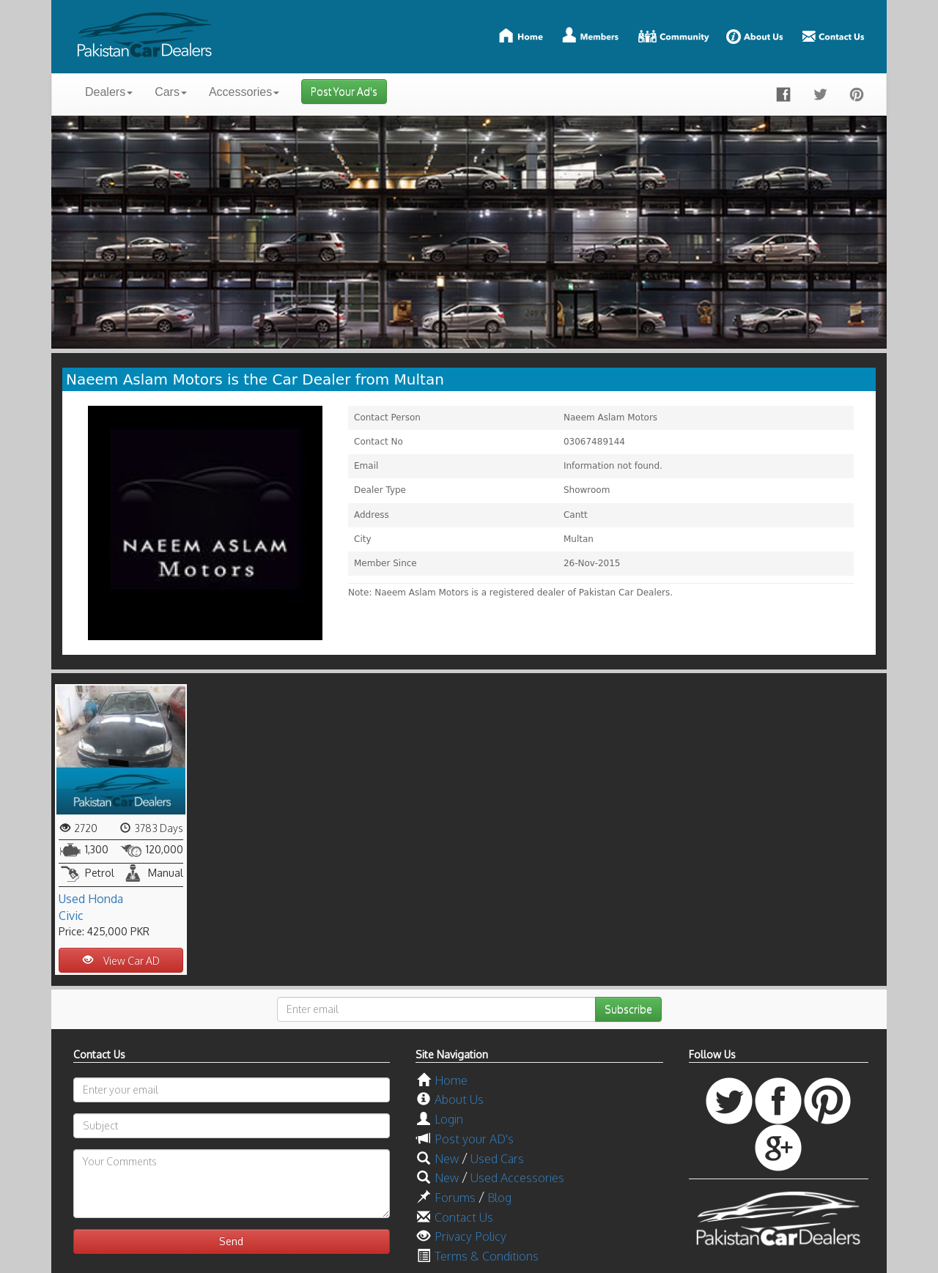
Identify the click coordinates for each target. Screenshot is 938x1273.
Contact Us (464, 1217)
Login (449, 1119)
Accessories (244, 92)
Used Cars (497, 1158)
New (447, 1158)
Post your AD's (474, 1139)
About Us (459, 1099)
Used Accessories (517, 1177)
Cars (171, 92)
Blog (499, 1197)
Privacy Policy (470, 1236)
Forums (455, 1197)
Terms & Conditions (487, 1256)
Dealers (109, 92)
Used (72, 898)
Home (451, 1080)
